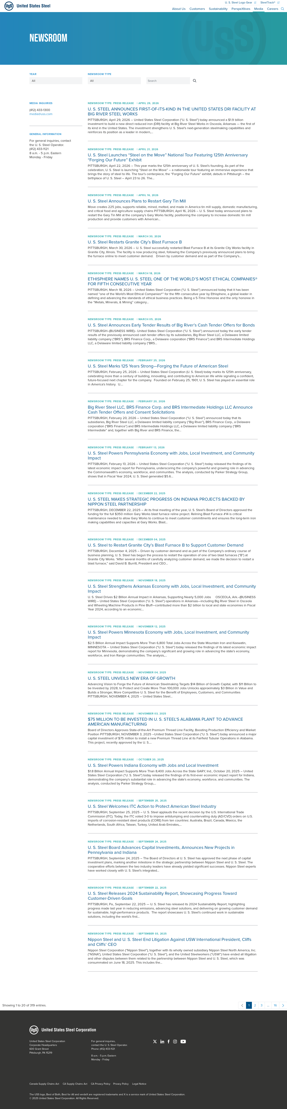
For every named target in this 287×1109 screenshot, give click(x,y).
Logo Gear (240, 2)
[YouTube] (183, 1041)
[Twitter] (155, 1041)
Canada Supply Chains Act (44, 1084)
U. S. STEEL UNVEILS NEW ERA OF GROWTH (131, 678)
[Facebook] (169, 1041)
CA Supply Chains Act (75, 1084)
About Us (178, 8)
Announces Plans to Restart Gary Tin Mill (137, 201)
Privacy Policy (121, 1084)
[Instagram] (175, 1041)
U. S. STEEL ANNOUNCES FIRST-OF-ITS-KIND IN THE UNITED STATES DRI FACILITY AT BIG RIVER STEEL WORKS (172, 111)
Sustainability (218, 8)
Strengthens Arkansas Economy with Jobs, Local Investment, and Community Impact (172, 588)
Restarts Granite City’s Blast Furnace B (135, 242)
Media (258, 8)
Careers (272, 8)
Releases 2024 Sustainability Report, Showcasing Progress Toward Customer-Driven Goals (162, 895)
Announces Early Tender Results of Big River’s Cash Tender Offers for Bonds (171, 325)
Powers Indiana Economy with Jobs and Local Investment (153, 765)
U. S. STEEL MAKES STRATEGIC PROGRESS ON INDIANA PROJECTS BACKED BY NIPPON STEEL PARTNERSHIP (166, 501)
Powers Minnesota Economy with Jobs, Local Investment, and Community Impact (168, 634)
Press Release (123, 103)
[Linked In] (162, 1041)
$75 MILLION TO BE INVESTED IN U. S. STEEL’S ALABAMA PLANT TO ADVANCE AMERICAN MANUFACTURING (165, 721)
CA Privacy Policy (100, 1084)
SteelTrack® (269, 2)
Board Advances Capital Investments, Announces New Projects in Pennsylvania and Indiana (161, 849)
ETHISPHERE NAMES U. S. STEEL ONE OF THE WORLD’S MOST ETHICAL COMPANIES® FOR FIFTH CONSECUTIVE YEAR (172, 281)
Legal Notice (139, 1084)
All (33, 81)
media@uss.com (40, 114)
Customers (197, 8)
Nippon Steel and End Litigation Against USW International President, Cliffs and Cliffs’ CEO (169, 941)
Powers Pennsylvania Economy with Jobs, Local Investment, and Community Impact (171, 455)
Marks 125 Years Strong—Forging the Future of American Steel (158, 366)
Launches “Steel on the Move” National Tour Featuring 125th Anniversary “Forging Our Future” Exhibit (168, 157)
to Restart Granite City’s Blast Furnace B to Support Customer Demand (165, 545)
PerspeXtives (241, 8)
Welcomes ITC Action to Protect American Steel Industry (152, 806)
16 (274, 1006)
